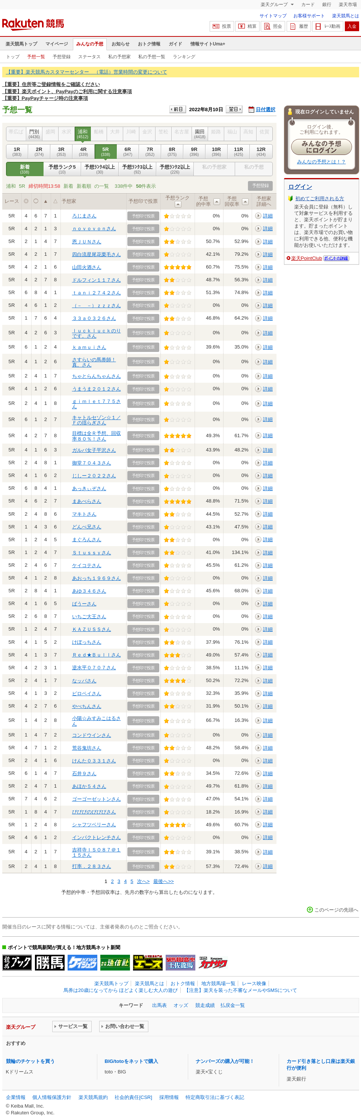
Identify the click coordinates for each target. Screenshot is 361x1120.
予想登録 (62, 56)
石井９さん (84, 773)
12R (261, 151)
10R (216, 151)
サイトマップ (273, 15)
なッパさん (84, 681)
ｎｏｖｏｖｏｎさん (94, 228)
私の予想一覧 (151, 56)
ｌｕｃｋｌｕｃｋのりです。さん (96, 333)
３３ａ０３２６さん (94, 318)
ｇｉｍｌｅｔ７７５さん (96, 403)
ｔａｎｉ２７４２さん (96, 293)
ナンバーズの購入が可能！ (225, 1061)
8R (172, 151)
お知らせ (121, 44)
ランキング (184, 56)
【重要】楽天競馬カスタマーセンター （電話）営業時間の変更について (86, 72)
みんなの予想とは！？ (321, 162)
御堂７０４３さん (91, 463)
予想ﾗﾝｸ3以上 (137, 169)
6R (128, 151)
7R (150, 151)
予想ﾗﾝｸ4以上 (100, 169)
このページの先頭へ (336, 910)
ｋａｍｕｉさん (89, 347)
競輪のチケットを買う (30, 1061)
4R (83, 151)
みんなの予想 (89, 44)
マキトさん (84, 514)
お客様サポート (309, 15)
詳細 (268, 216)
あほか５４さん (89, 786)
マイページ (56, 44)
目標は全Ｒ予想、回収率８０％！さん (96, 435)
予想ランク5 (62, 169)
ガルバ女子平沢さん (94, 450)
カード (308, 4)
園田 (200, 134)
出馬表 (159, 1005)
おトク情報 (149, 44)
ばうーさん (84, 604)
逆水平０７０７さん (94, 667)
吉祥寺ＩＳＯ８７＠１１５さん (96, 852)
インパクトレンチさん (96, 837)
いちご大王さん (89, 616)
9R (194, 151)
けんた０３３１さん (94, 761)
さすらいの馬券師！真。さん (94, 362)
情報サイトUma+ (207, 44)
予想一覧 (36, 56)
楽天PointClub (306, 258)
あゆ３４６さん (89, 591)
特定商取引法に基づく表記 (215, 1097)
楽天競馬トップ (21, 44)
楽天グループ (275, 4)
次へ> (143, 881)
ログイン (300, 187)
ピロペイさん (86, 693)
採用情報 (169, 1097)
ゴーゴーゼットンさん (96, 799)
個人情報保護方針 (51, 1097)
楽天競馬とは (345, 15)
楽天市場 (348, 4)
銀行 (326, 4)
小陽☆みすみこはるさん (96, 720)
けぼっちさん (86, 642)
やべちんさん (86, 706)
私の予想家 (119, 56)
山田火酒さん (86, 267)
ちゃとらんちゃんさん (96, 376)
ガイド (175, 44)
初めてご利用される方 (319, 198)
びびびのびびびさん (94, 812)
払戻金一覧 (233, 1005)
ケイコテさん (86, 565)
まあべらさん (86, 501)
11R (238, 151)
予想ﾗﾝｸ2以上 (175, 169)
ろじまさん (84, 216)
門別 (34, 134)
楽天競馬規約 (93, 1097)
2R (39, 151)
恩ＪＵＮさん (86, 242)
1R (17, 151)
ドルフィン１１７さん (96, 280)
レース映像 (254, 983)
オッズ (181, 1005)
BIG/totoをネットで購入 (131, 1061)
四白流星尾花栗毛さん (96, 254)
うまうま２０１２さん (96, 389)
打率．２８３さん (91, 866)
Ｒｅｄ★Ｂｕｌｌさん (96, 655)
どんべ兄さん (86, 527)
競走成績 (205, 1005)
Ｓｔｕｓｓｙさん (91, 552)
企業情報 (16, 1097)
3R (61, 151)
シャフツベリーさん (94, 824)
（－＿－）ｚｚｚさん (96, 305)
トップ (13, 56)
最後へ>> (163, 881)
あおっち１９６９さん (96, 578)
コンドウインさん (91, 735)
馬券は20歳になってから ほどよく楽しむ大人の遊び (120, 990)
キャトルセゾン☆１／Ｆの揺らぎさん (96, 420)
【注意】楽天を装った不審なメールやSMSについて (240, 990)
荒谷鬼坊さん (86, 748)
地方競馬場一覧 (218, 983)
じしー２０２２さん (94, 475)
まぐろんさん (86, 539)
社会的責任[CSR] (133, 1097)
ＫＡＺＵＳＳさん (91, 629)
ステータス (89, 56)
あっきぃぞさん (89, 488)
